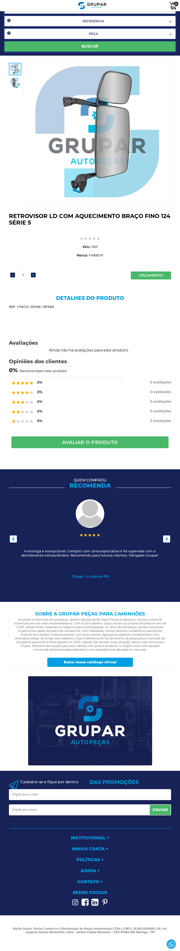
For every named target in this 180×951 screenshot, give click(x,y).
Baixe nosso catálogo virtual (90, 662)
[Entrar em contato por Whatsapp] (171, 944)
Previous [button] (13, 538)
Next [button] (166, 538)
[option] (15, 69)
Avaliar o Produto (90, 442)
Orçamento (151, 275)
